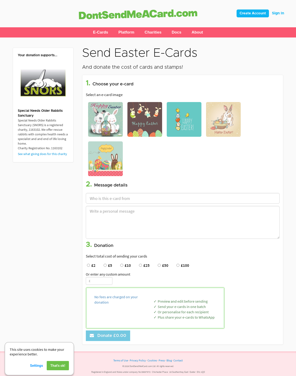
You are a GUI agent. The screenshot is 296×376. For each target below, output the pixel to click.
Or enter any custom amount (108, 274)
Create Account (253, 13)
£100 (182, 265)
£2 (91, 265)
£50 (163, 265)
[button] (100, 32)
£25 (144, 265)
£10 (125, 265)
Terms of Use (120, 360)
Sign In (278, 13)
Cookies (152, 360)
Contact (178, 360)
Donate (108, 335)
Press (162, 360)
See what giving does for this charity (42, 154)
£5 (108, 265)
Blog (169, 360)
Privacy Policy (138, 360)
